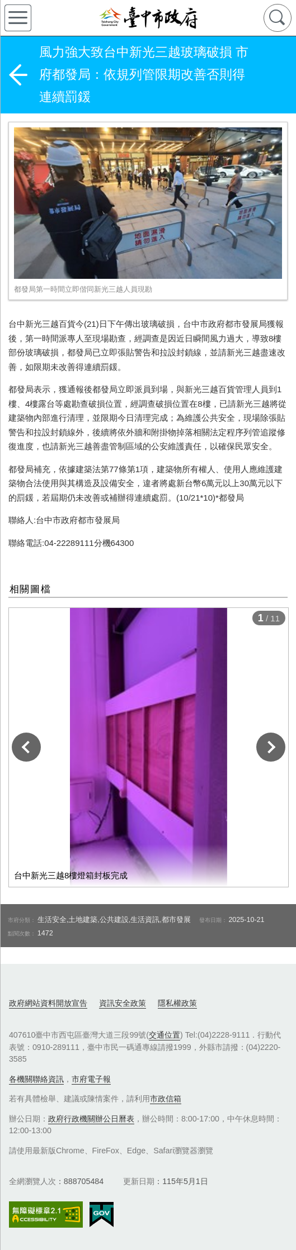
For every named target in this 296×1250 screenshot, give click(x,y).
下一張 (270, 747)
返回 (18, 74)
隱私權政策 (177, 1003)
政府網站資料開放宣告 (48, 1003)
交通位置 (164, 1034)
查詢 (278, 18)
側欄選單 (17, 17)
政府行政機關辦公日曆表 (91, 1118)
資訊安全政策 (122, 1003)
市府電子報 (91, 1079)
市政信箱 (165, 1098)
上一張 (26, 747)
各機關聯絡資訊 (36, 1079)
